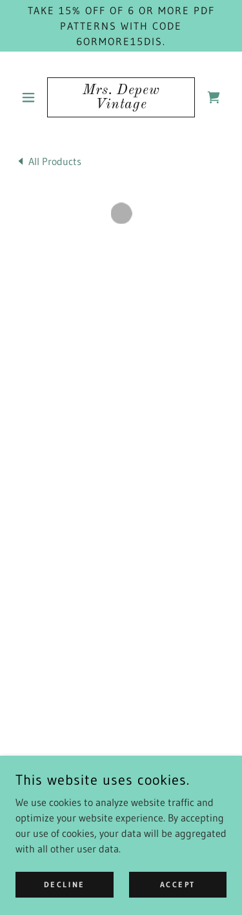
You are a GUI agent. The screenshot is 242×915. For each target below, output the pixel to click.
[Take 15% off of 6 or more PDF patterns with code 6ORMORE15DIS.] (121, 26)
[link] (121, 97)
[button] (31, 97)
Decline (64, 884)
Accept (178, 884)
